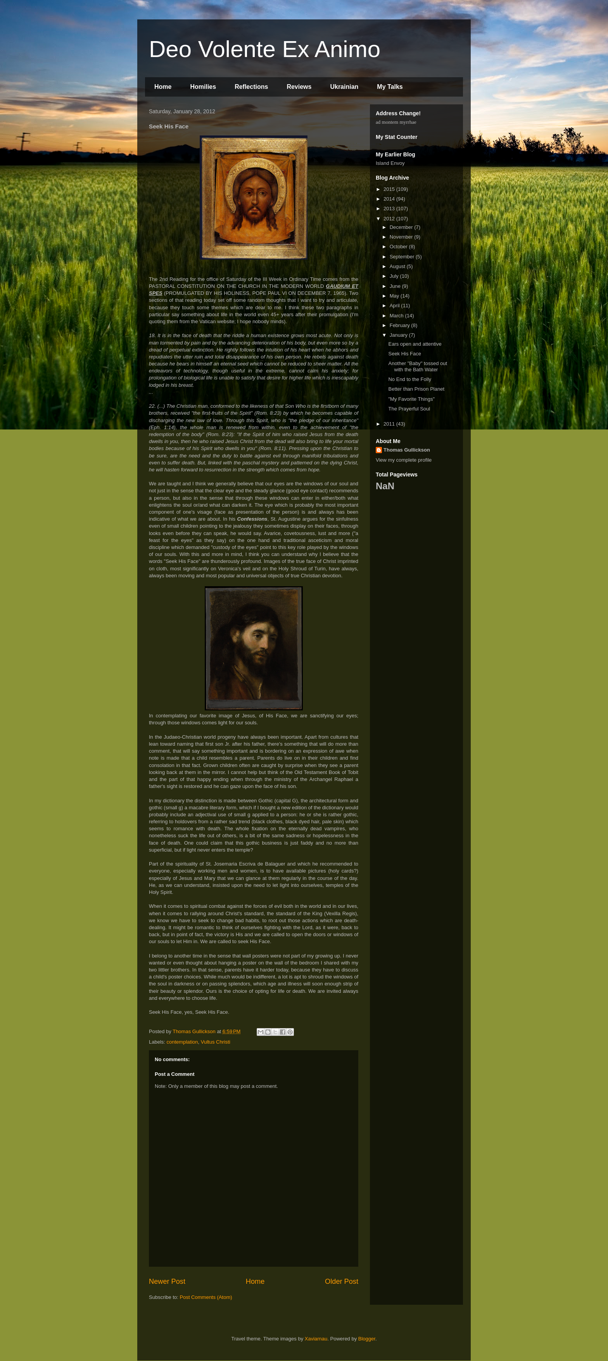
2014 (389, 199)
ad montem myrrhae (396, 122)
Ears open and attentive (414, 344)
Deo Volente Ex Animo (264, 49)
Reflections (251, 86)
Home (162, 86)
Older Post (341, 1281)
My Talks (389, 86)
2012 (389, 219)
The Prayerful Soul (409, 409)
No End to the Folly (409, 379)
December (402, 227)
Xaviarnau (316, 1339)
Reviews (299, 86)
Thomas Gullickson (406, 450)
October (399, 246)
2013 (389, 208)
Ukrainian (344, 86)
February (400, 325)
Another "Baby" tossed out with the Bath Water (417, 366)
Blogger (366, 1339)
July (395, 276)
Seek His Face (404, 354)
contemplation (182, 1042)
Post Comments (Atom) (206, 1297)
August (398, 266)
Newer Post (167, 1281)
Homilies (203, 86)
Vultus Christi (215, 1042)
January (399, 335)
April (395, 305)
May (395, 296)
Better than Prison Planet (416, 389)
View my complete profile (404, 460)
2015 (389, 189)
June (396, 286)
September (403, 257)
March (397, 316)
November (402, 237)
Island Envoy (390, 163)
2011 (389, 424)
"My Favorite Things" (411, 399)
